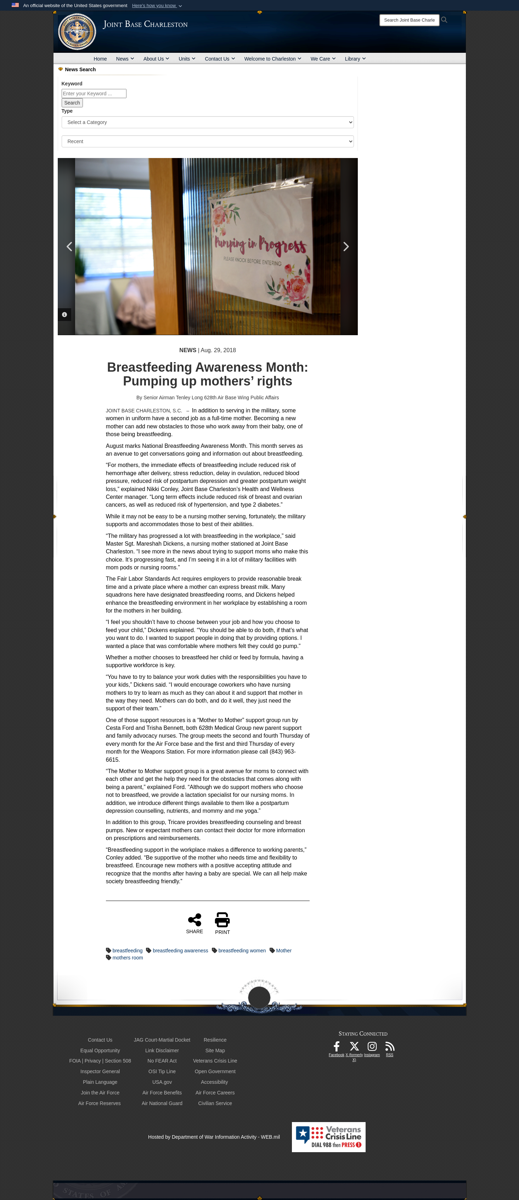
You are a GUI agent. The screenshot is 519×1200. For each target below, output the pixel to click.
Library (355, 59)
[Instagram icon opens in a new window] (372, 1048)
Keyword (72, 83)
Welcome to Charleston (272, 59)
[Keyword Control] (94, 93)
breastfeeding (128, 950)
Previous (70, 247)
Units (187, 59)
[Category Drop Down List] (208, 122)
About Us (156, 59)
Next (345, 247)
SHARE (194, 923)
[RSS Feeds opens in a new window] (390, 1048)
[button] (158, 5)
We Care (323, 59)
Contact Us (220, 59)
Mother (284, 950)
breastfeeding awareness (180, 950)
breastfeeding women (242, 950)
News (125, 59)
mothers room (128, 957)
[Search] (409, 20)
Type (67, 111)
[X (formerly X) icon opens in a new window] (354, 1048)
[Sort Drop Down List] (208, 141)
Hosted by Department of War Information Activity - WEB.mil (214, 1137)
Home (100, 59)
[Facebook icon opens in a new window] (336, 1048)
